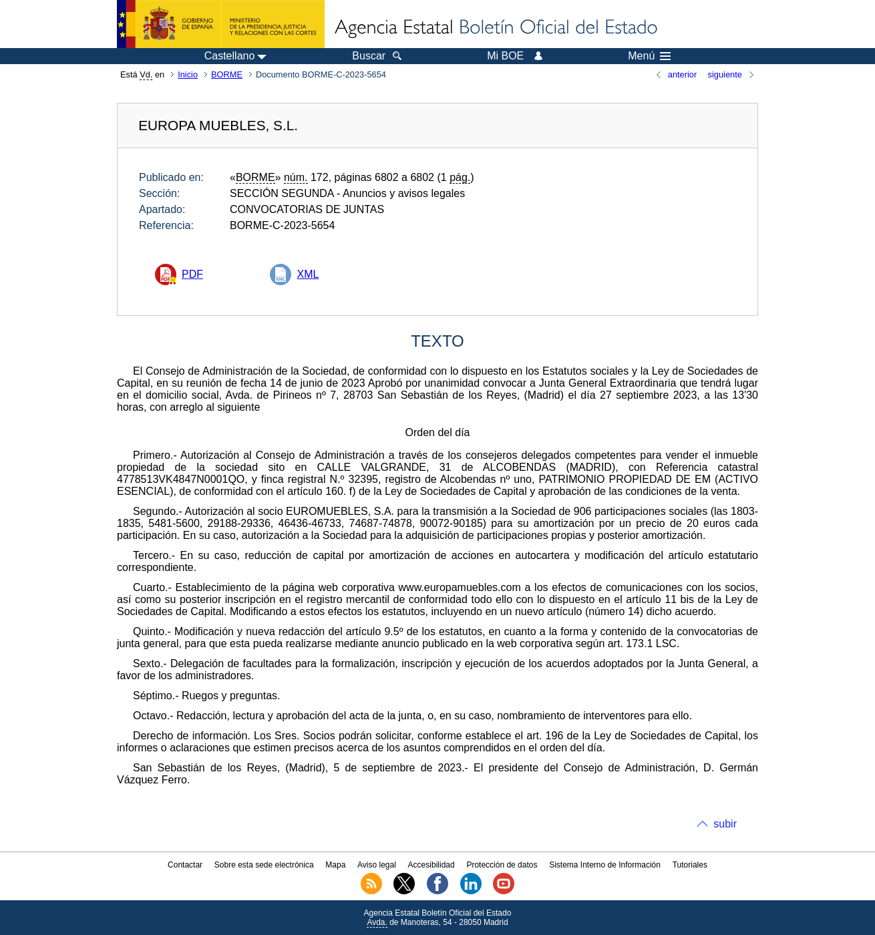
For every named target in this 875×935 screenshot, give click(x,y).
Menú (649, 56)
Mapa (335, 865)
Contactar (185, 865)
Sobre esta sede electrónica (264, 865)
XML (308, 274)
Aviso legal (376, 865)
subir (725, 823)
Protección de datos (501, 865)
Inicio (188, 74)
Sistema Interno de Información (605, 865)
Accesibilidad (431, 865)
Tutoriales (690, 865)
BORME (226, 74)
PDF (192, 274)
